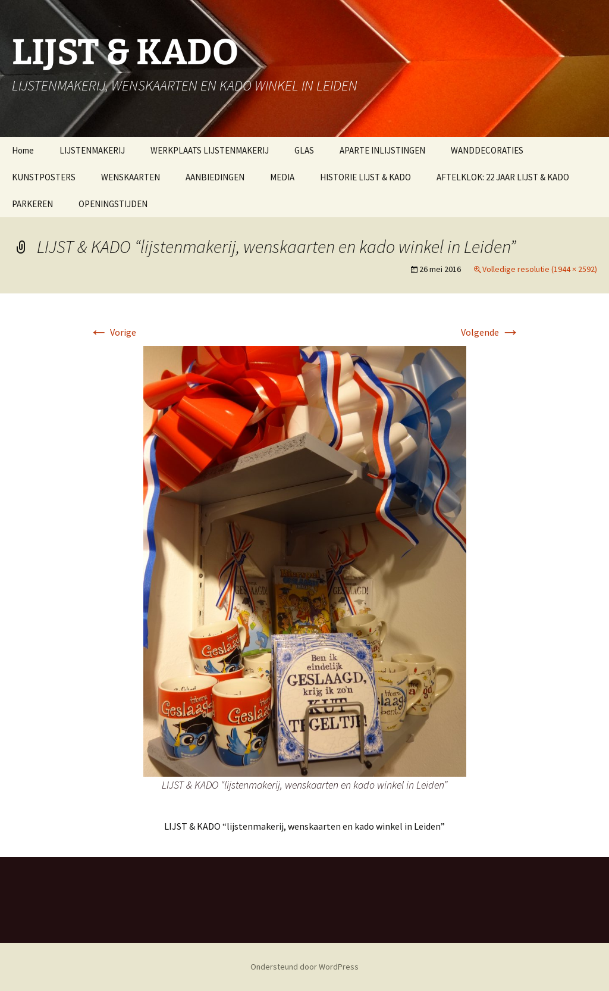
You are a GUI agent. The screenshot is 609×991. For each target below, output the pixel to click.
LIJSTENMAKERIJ (92, 150)
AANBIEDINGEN (215, 177)
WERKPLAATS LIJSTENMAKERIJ (209, 150)
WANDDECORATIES (487, 150)
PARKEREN (32, 204)
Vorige (112, 332)
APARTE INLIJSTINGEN (382, 150)
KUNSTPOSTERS (44, 177)
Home (23, 150)
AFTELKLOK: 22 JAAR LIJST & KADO (503, 177)
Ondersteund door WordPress (304, 966)
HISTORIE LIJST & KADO (365, 177)
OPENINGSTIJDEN (113, 204)
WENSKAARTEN (130, 177)
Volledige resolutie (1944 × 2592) (539, 269)
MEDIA (282, 177)
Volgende (490, 332)
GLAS (304, 150)
